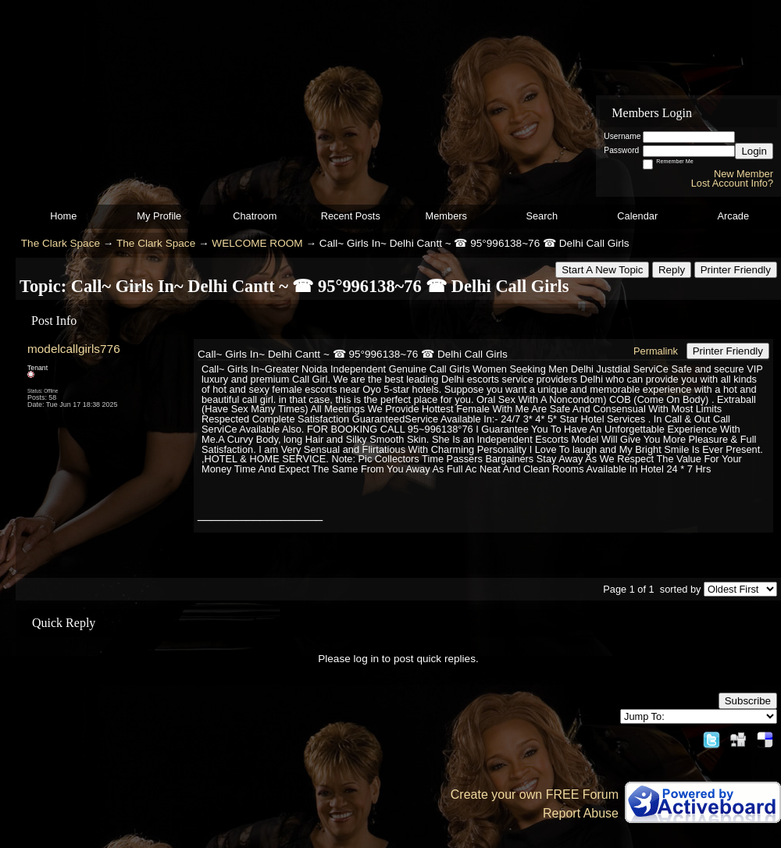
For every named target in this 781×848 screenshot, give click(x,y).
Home (63, 216)
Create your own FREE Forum (535, 794)
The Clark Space (60, 243)
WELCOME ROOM (257, 243)
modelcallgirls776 (73, 348)
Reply (671, 270)
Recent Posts (350, 216)
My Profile (159, 216)
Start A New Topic (602, 270)
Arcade (733, 216)
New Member (743, 174)
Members (446, 216)
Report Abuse (581, 813)
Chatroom (254, 216)
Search (542, 216)
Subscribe (748, 701)
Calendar (637, 216)
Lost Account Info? (732, 183)
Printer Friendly (736, 270)
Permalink (655, 351)
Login (754, 151)
